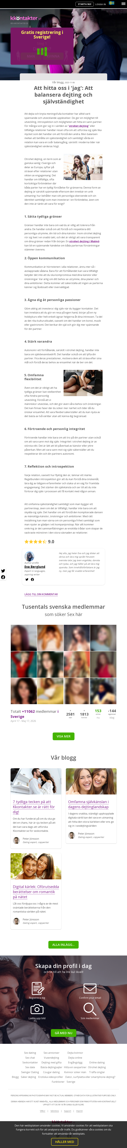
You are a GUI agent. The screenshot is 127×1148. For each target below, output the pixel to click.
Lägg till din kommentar (41, 594)
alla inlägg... (63, 945)
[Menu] (123, 3)
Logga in (100, 4)
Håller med (64, 1142)
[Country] (111, 3)
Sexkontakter (30, 1062)
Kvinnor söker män (75, 1072)
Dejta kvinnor (75, 1052)
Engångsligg (75, 1062)
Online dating (97, 1062)
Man (31, 56)
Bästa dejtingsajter (51, 1067)
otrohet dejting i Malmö (84, 241)
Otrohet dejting (97, 1067)
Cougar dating (51, 1072)
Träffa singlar (97, 1072)
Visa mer (63, 736)
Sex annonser (51, 1052)
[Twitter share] (3, 571)
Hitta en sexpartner (75, 1067)
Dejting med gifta (51, 1062)
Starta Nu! (84, 4)
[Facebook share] (3, 577)
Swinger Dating (30, 1072)
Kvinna (53, 56)
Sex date (30, 1067)
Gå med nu (63, 1033)
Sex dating (30, 1052)
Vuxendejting (51, 1057)
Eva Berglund (34, 567)
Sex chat (30, 1057)
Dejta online (75, 1057)
